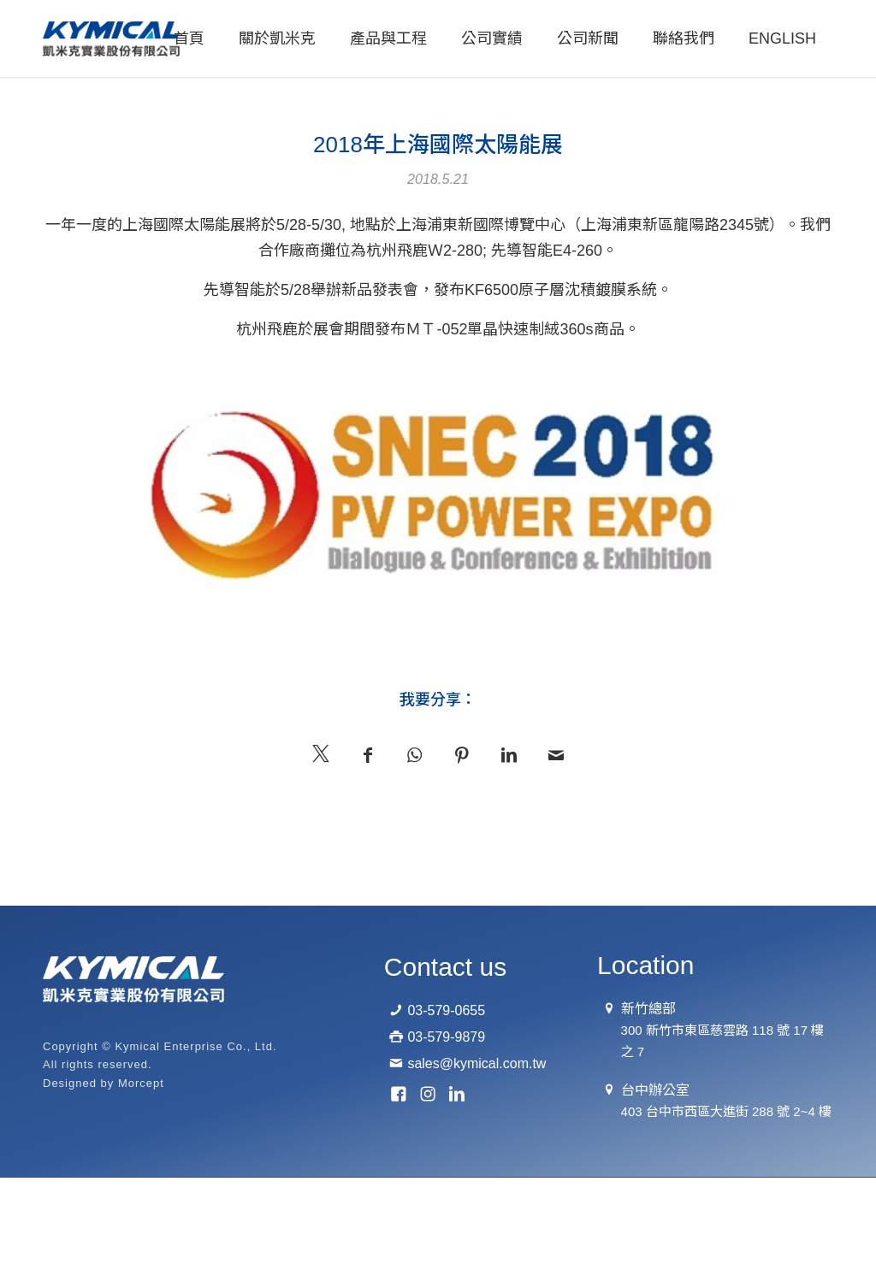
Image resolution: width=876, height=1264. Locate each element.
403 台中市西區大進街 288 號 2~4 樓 (726, 1111)
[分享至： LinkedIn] (508, 753)
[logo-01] (111, 38)
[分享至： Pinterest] (461, 753)
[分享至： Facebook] (367, 753)
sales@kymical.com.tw (476, 1063)
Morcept (141, 1083)
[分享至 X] (320, 751)
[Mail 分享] (555, 753)
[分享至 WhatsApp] (414, 753)
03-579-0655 (446, 1010)
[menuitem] (189, 38)
